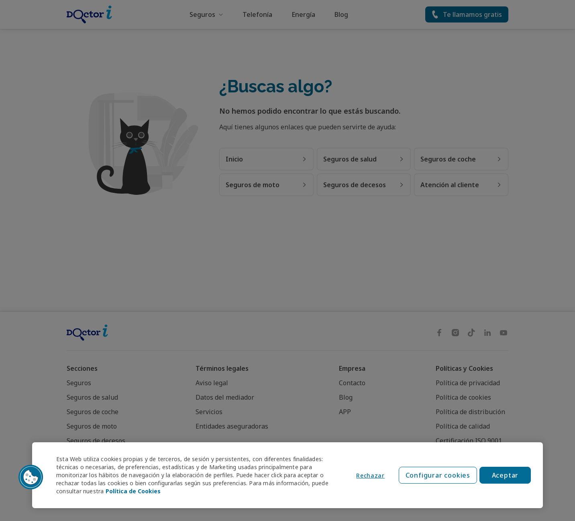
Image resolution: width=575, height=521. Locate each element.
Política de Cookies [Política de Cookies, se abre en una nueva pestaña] (133, 491)
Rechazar (370, 475)
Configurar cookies (438, 475)
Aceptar (505, 475)
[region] (287, 475)
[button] (31, 477)
